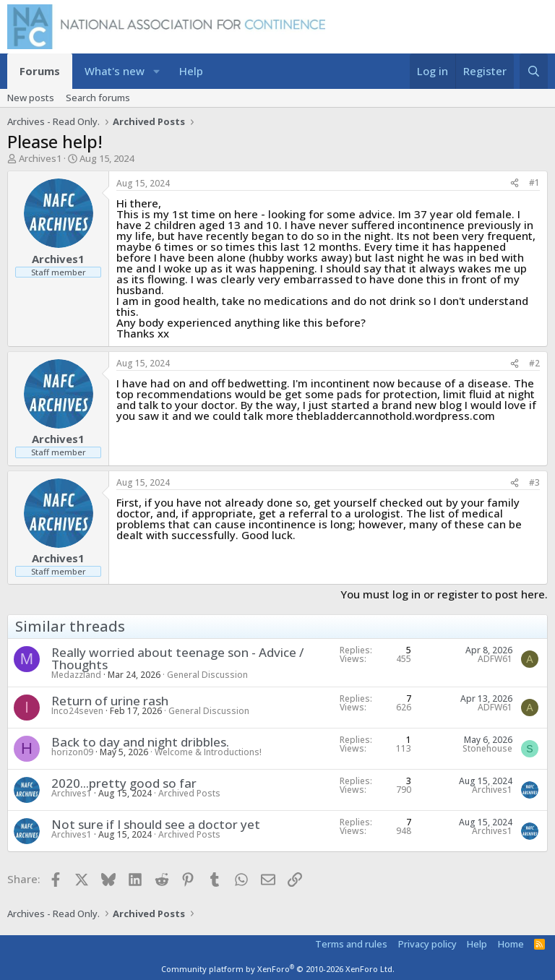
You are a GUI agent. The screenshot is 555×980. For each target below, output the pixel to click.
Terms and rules (351, 943)
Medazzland (76, 675)
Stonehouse (487, 748)
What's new (115, 71)
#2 (534, 363)
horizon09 (72, 752)
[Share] (514, 183)
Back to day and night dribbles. (140, 742)
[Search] (534, 71)
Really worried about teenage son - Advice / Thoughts (177, 658)
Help (191, 71)
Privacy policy (427, 943)
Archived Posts (189, 793)
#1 (534, 182)
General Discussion (207, 675)
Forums (40, 71)
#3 (534, 482)
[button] (156, 71)
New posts (30, 97)
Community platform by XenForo (278, 968)
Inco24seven (77, 711)
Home (511, 943)
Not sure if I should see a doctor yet (155, 824)
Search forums (98, 97)
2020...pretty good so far (124, 783)
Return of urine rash (109, 700)
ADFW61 (495, 659)
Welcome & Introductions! (208, 752)
